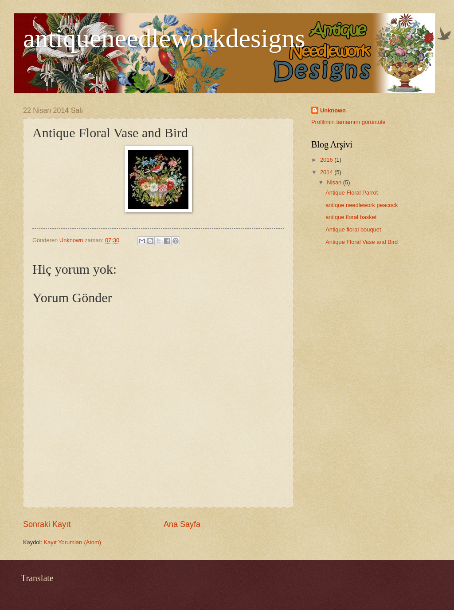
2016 (327, 159)
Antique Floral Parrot (351, 192)
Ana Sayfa (182, 524)
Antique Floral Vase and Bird (361, 242)
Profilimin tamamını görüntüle (348, 122)
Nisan (335, 182)
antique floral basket (350, 217)
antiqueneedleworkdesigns (164, 38)
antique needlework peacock (361, 205)
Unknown (333, 110)
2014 (327, 172)
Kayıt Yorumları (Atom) (73, 542)
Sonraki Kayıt (46, 524)
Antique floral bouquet (353, 229)
